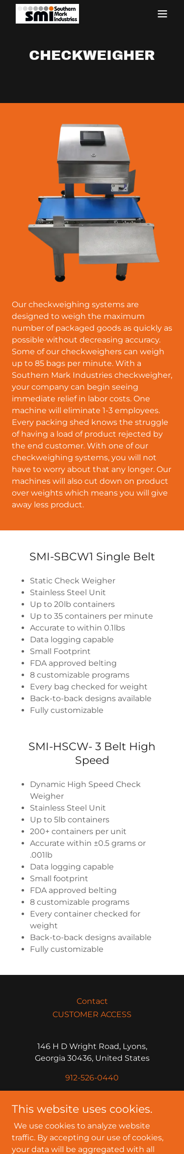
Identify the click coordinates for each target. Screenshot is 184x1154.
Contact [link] (92, 1001)
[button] (162, 14)
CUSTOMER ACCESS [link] (92, 1014)
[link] (47, 14)
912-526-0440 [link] (92, 1077)
